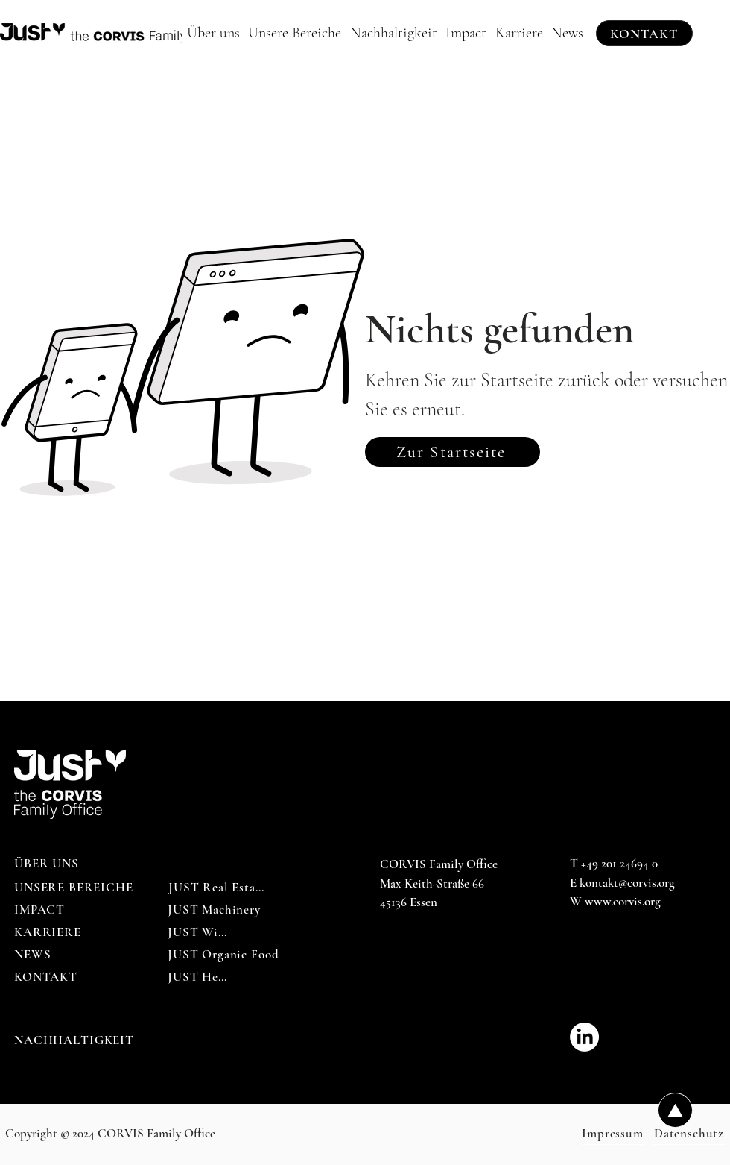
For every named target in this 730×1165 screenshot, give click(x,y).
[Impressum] (613, 1133)
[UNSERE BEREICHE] (75, 887)
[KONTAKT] (644, 33)
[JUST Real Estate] (216, 887)
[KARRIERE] (48, 932)
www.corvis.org (623, 901)
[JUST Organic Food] (223, 954)
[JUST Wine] (199, 932)
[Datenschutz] (689, 1133)
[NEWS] (34, 954)
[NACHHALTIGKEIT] (75, 1040)
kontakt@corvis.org (627, 883)
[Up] (675, 1110)
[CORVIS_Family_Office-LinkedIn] (584, 1037)
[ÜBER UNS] (48, 863)
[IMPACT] (40, 910)
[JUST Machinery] (214, 910)
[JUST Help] (198, 977)
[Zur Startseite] (452, 452)
